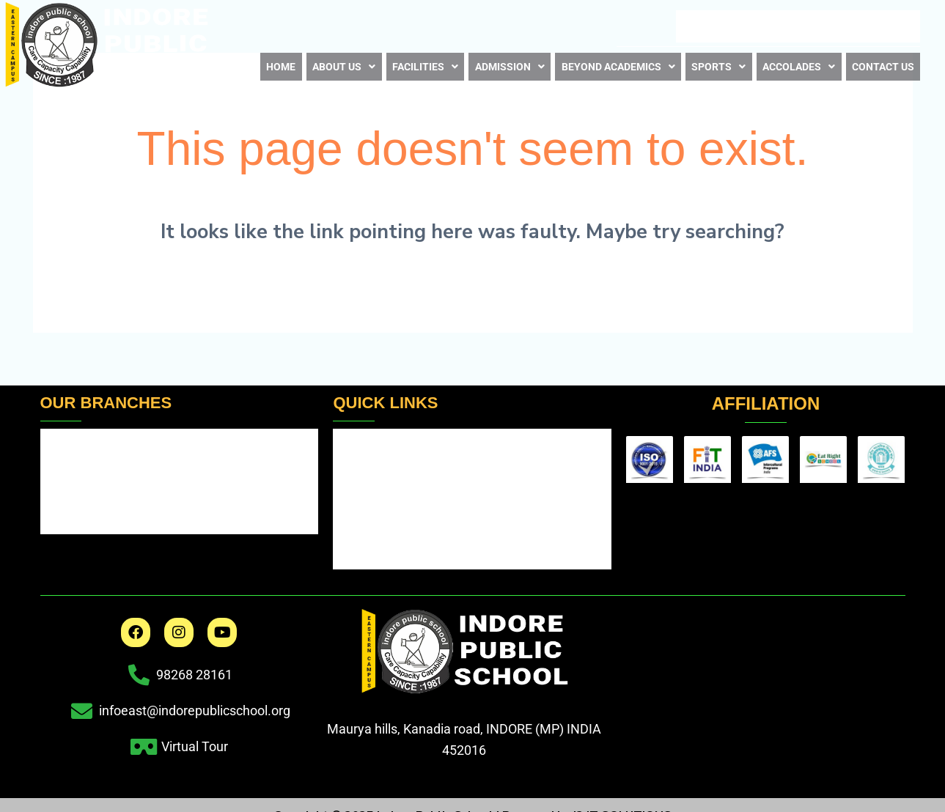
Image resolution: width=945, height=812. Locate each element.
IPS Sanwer (78, 527)
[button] (338, 62)
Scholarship (377, 531)
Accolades (797, 62)
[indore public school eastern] (765, 677)
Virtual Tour (876, 25)
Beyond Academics (615, 62)
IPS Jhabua (77, 487)
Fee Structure (382, 501)
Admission (501, 62)
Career (735, 26)
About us (338, 62)
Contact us (882, 62)
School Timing (383, 472)
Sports (718, 62)
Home (279, 62)
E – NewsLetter (656, 26)
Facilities (418, 62)
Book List (797, 26)
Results (360, 443)
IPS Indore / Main (97, 448)
